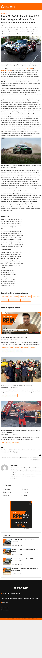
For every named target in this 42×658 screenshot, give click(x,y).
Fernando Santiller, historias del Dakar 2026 (14, 337)
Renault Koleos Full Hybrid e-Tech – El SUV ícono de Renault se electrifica (24, 560)
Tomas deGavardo (19, 350)
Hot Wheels (4, 350)
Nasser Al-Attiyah (36, 296)
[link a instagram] (36, 1)
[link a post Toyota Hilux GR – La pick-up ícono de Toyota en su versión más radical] (7, 574)
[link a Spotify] (38, 1)
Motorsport (4, 13)
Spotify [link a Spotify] (6, 495)
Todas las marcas (5, 610)
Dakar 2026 (17, 347)
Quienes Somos (4, 608)
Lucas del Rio (14, 395)
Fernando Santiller (24, 347)
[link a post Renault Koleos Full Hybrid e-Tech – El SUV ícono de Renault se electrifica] (7, 564)
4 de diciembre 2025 (16, 574)
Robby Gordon (4, 300)
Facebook (6, 489)
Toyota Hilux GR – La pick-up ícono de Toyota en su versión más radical (24, 569)
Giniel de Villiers (23, 296)
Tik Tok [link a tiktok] (24, 495)
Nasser (29, 296)
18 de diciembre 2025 (17, 555)
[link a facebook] (33, 1)
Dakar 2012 (30, 69)
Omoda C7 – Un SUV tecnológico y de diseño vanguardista (22, 541)
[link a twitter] (34, 1)
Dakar (11, 296)
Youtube (25, 492)
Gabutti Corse (32, 347)
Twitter (25, 489)
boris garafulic (5, 296)
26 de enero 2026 (14, 339)
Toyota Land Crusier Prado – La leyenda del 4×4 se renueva (24, 550)
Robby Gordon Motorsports (14, 300)
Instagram (7, 492)
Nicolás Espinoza (4, 339)
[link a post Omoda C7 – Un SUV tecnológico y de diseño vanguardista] (7, 545)
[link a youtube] (37, 1)
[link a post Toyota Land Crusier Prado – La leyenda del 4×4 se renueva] (7, 555)
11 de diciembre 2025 (17, 564)
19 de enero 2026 (14, 387)
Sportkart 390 (10, 350)
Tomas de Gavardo (15, 442)
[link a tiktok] (40, 1)
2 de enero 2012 (12, 25)
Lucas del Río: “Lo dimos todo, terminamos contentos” (16, 385)
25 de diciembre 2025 (17, 545)
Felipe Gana (3, 25)
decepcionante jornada (6, 70)
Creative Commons (32, 619)
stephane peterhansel (26, 300)
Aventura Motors (5, 347)
